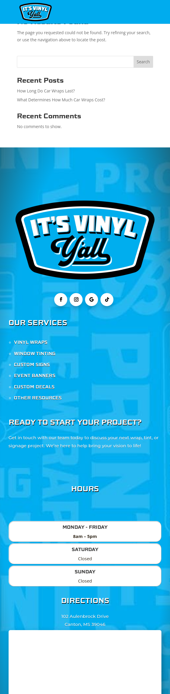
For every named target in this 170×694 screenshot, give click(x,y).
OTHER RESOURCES (38, 398)
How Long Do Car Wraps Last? (46, 91)
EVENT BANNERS (34, 375)
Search (143, 61)
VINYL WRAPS (30, 342)
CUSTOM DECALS (34, 387)
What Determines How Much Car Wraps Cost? (61, 100)
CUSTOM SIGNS (32, 364)
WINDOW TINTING (34, 353)
